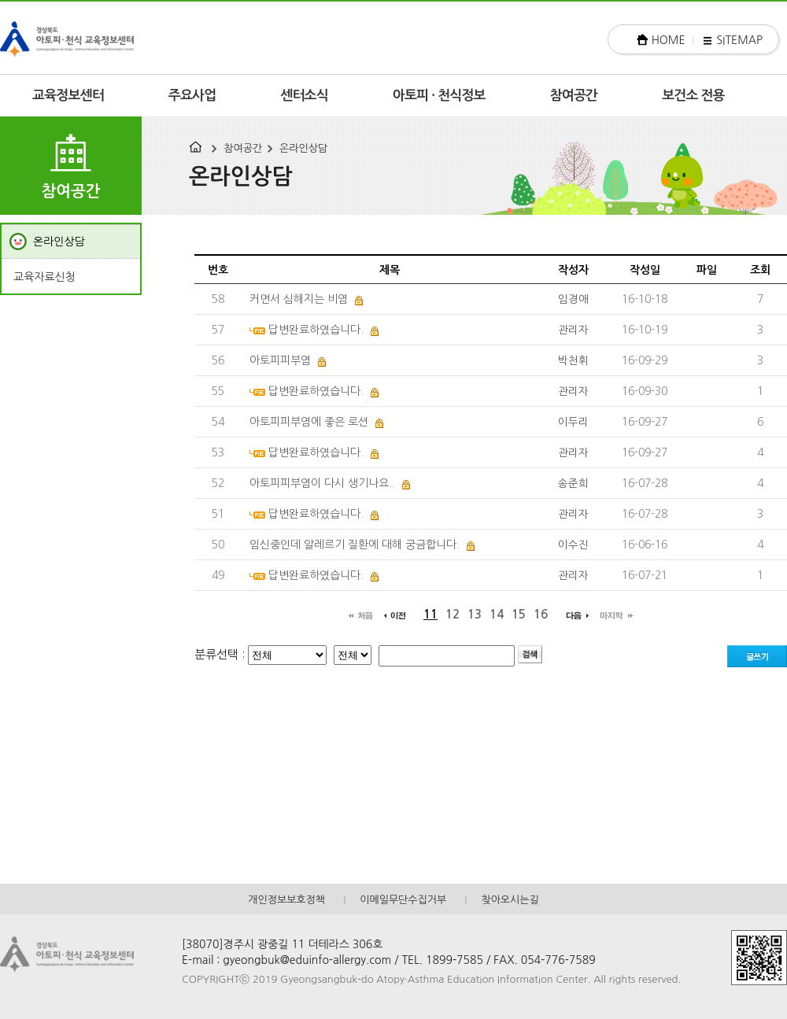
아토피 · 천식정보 (439, 95)
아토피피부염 (280, 360)
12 (452, 614)
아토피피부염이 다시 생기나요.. (322, 483)
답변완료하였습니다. (316, 329)
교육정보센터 (68, 95)
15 (519, 614)
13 (474, 614)
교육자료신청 (44, 276)
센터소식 (304, 95)
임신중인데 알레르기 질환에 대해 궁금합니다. (354, 544)
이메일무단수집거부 (403, 900)
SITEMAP (739, 40)
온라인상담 (303, 148)
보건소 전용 (693, 95)
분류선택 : (221, 654)
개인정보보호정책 (286, 900)
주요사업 (192, 95)
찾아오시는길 (509, 900)
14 (497, 614)
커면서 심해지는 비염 (298, 299)
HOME (668, 40)
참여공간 (574, 95)
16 (541, 614)
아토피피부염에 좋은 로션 (308, 421)
